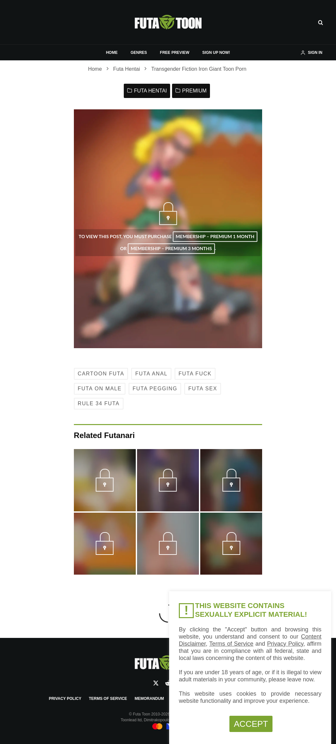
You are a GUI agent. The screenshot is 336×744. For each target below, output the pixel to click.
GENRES (139, 52)
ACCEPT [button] (251, 724)
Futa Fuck (195, 373)
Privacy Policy (65, 698)
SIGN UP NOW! (216, 52)
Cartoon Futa (101, 373)
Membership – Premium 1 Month (215, 236)
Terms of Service (108, 698)
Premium (194, 90)
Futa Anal (151, 373)
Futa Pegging (155, 388)
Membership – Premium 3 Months (171, 248)
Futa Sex (202, 388)
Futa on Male (100, 388)
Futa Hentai (150, 90)
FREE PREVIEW (175, 52)
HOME (112, 52)
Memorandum (149, 698)
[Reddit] (168, 683)
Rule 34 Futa (99, 403)
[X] (156, 683)
